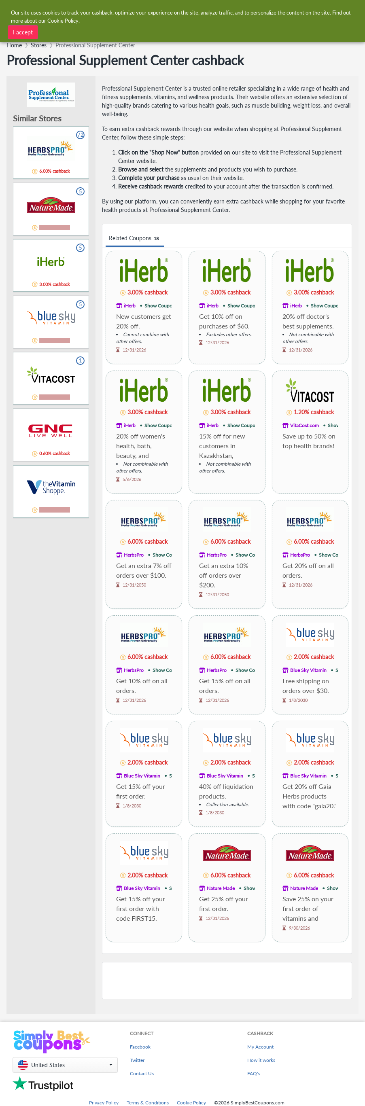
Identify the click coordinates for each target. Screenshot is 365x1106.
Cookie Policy (191, 1103)
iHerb (130, 306)
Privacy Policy (104, 1103)
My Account (260, 1047)
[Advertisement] (227, 980)
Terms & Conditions (148, 1103)
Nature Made (221, 888)
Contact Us (142, 1073)
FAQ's (253, 1073)
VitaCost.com (304, 425)
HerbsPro (134, 555)
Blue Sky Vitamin (308, 670)
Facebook (140, 1047)
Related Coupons (135, 238)
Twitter (137, 1060)
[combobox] (110, 31)
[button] (65, 1065)
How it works (261, 1060)
